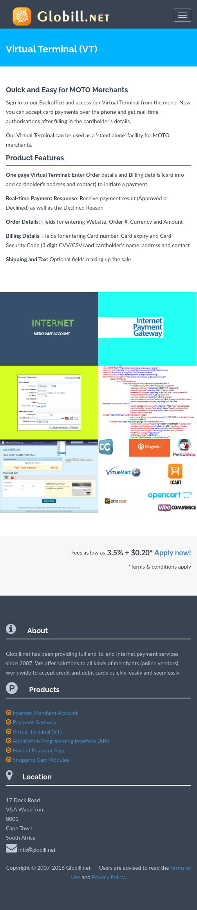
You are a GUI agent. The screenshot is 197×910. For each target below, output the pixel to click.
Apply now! (172, 552)
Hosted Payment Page (36, 750)
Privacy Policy (108, 877)
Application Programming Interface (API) (57, 741)
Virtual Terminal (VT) (33, 731)
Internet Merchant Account (42, 712)
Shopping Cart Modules (37, 759)
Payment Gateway (31, 722)
